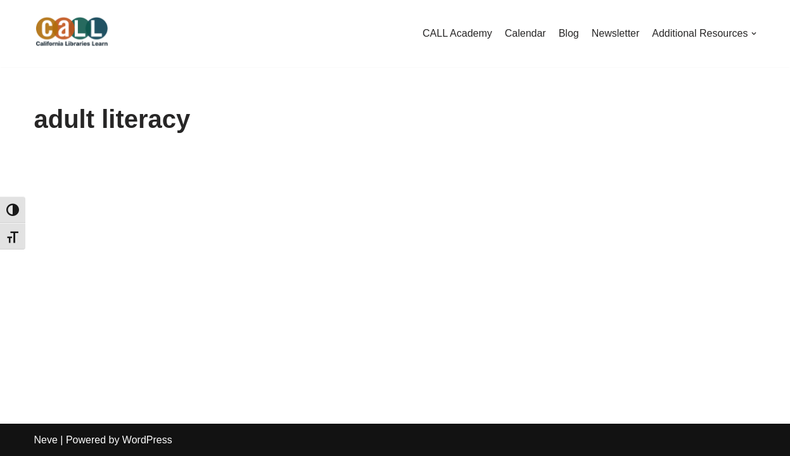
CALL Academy (457, 33)
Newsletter (616, 33)
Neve (46, 439)
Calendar (525, 33)
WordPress (147, 439)
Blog (569, 33)
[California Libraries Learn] (72, 33)
